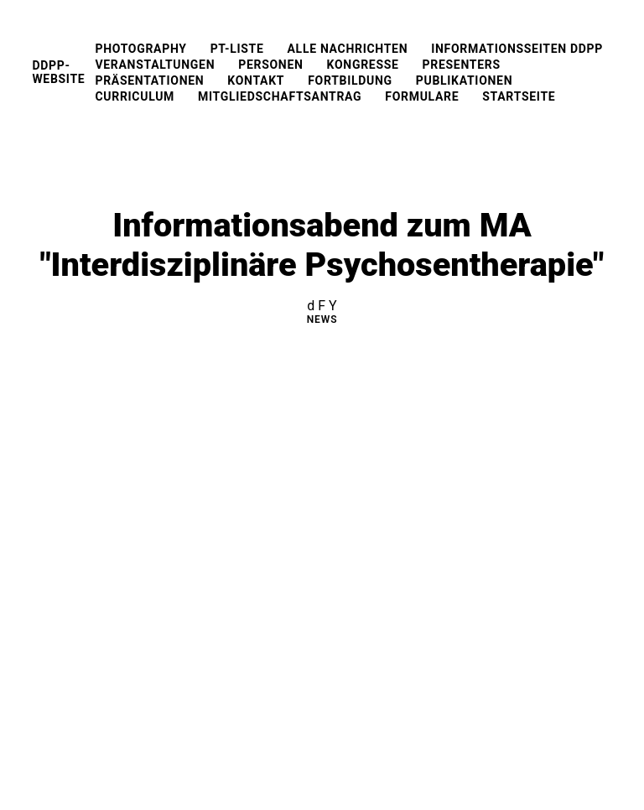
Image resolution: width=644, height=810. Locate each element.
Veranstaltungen (155, 64)
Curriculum (134, 96)
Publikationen (464, 80)
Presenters (462, 64)
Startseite (518, 96)
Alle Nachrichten (348, 48)
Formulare (422, 96)
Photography (140, 48)
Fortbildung (350, 80)
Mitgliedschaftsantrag (279, 96)
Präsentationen (149, 80)
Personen (270, 64)
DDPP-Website (58, 72)
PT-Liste (237, 48)
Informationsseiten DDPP (517, 48)
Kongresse (363, 64)
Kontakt (255, 80)
